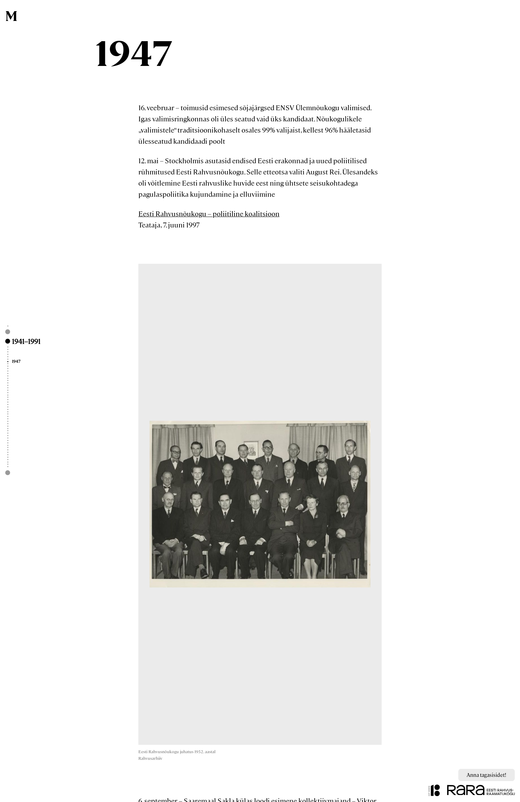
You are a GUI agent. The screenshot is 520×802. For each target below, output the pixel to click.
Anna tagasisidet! (486, 774)
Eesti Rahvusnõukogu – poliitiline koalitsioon (209, 213)
